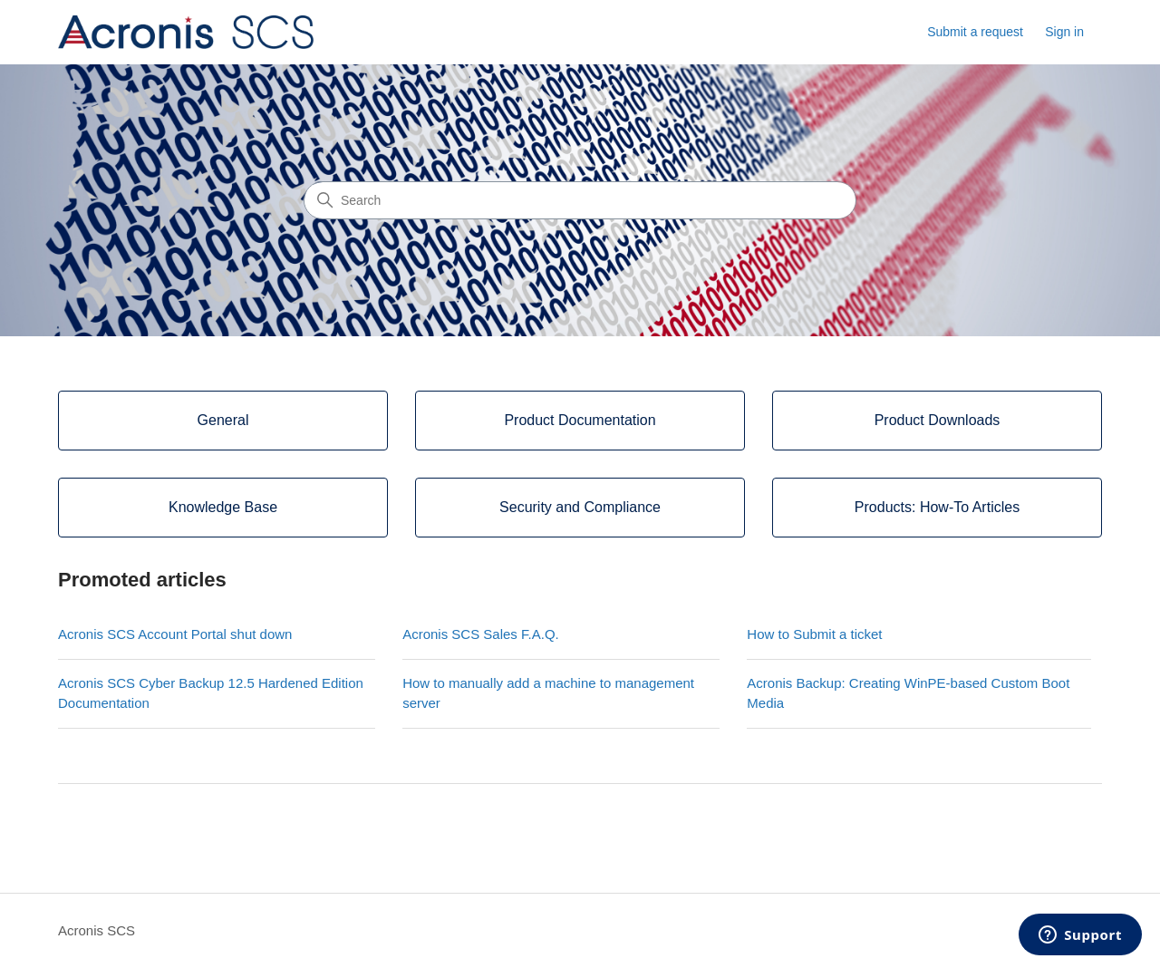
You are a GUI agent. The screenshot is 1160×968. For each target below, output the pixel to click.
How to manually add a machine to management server (548, 693)
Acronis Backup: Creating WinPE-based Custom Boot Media (908, 693)
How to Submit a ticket (814, 634)
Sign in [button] (1064, 31)
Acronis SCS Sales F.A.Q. (480, 634)
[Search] (580, 200)
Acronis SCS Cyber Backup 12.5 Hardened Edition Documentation (210, 693)
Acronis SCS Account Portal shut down (175, 634)
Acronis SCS (96, 930)
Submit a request (975, 31)
